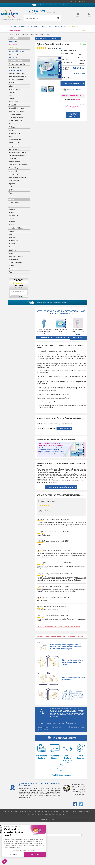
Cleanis (11, 212)
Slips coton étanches (16, 117)
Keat (10, 187)
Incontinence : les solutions (51, 811)
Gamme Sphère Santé (16, 51)
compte (88, 16)
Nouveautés (13, 45)
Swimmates (13, 269)
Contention (12, 158)
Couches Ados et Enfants (17, 152)
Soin (10, 95)
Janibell (11, 225)
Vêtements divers (15, 139)
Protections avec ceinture (17, 73)
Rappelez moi (64, 428)
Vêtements (35, 27)
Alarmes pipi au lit (15, 149)
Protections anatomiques (17, 76)
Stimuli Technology (15, 262)
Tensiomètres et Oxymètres (18, 165)
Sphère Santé (13, 259)
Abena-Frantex (14, 203)
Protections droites (15, 83)
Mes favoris (82, 30)
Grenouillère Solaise (16, 256)
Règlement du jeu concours (58, 814)
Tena (10, 272)
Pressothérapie (14, 168)
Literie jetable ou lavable (17, 155)
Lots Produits (13, 48)
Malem (11, 234)
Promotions (13, 42)
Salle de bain (13, 171)
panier (78, 16)
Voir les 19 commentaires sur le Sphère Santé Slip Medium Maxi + (58, 627)
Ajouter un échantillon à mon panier (61, 487)
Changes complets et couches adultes (49, 727)
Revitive (11, 247)
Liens (4, 811)
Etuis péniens (13, 146)
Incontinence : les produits (69, 811)
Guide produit (13, 54)
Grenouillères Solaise (16, 108)
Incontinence (24, 27)
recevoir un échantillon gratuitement (72, 115)
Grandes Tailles (14, 180)
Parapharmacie (14, 174)
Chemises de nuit (15, 133)
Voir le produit (44, 337)
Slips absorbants (14, 67)
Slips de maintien (15, 89)
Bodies (11, 124)
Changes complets (15, 70)
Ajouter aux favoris (73, 89)
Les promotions (14, 30)
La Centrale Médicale (16, 228)
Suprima (12, 266)
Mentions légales (12, 811)
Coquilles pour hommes (17, 80)
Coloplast (12, 218)
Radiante (12, 244)
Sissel (11, 253)
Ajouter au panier (73, 83)
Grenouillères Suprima (16, 111)
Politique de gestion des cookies (38, 814)
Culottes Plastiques (15, 121)
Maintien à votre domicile (17, 177)
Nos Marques (73, 27)
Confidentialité (27, 811)
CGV (20, 811)
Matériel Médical (60, 27)
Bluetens (12, 209)
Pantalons (12, 127)
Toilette (11, 99)
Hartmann (12, 222)
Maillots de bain (14, 143)
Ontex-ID (12, 237)
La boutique (13, 27)
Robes (11, 130)
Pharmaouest (13, 240)
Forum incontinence (85, 811)
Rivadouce (12, 250)
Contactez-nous (79, 1)
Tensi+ (11, 193)
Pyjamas (12, 184)
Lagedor (12, 231)
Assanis (11, 206)
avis (59, 48)
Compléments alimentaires (18, 64)
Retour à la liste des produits (48, 38)
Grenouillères (13, 105)
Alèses (11, 86)
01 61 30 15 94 (37, 10)
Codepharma (13, 215)
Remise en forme (15, 114)
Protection (12, 92)
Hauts (11, 136)
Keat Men (12, 190)
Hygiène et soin (46, 27)
